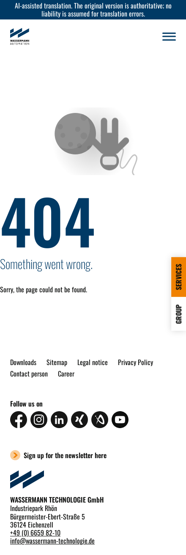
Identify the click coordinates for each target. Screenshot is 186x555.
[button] (169, 36)
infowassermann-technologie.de (52, 541)
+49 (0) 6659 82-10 (35, 533)
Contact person (29, 374)
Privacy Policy (135, 362)
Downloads (23, 362)
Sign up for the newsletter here (65, 455)
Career (66, 374)
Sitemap (56, 362)
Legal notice (92, 362)
